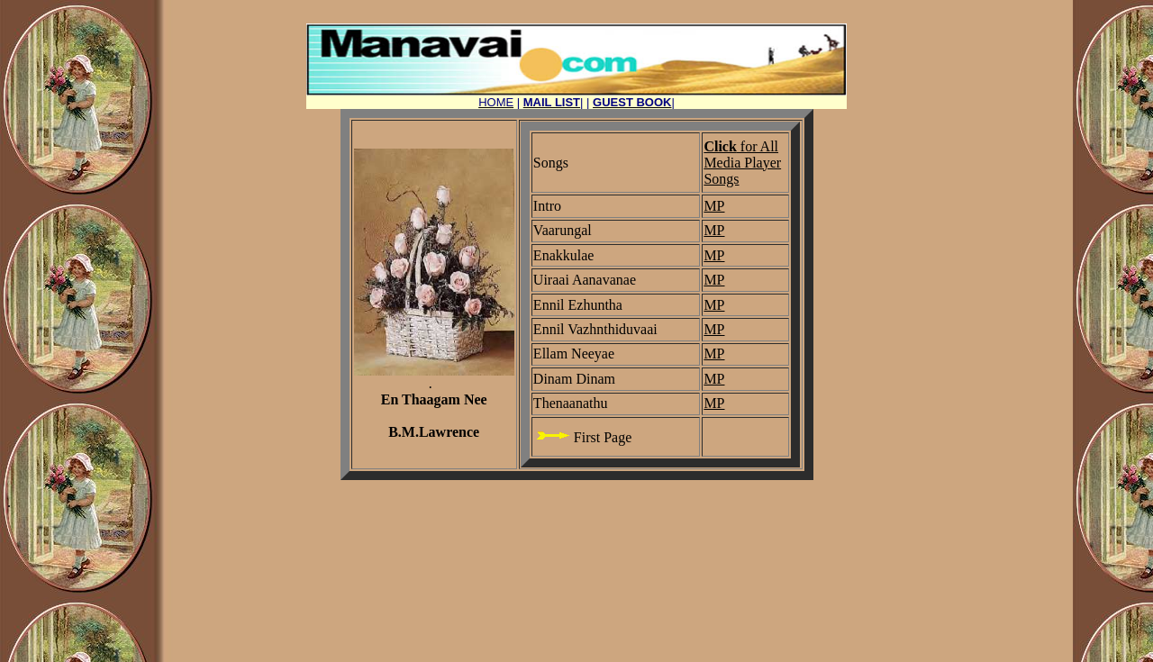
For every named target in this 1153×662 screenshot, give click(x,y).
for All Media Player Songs (742, 162)
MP (714, 205)
